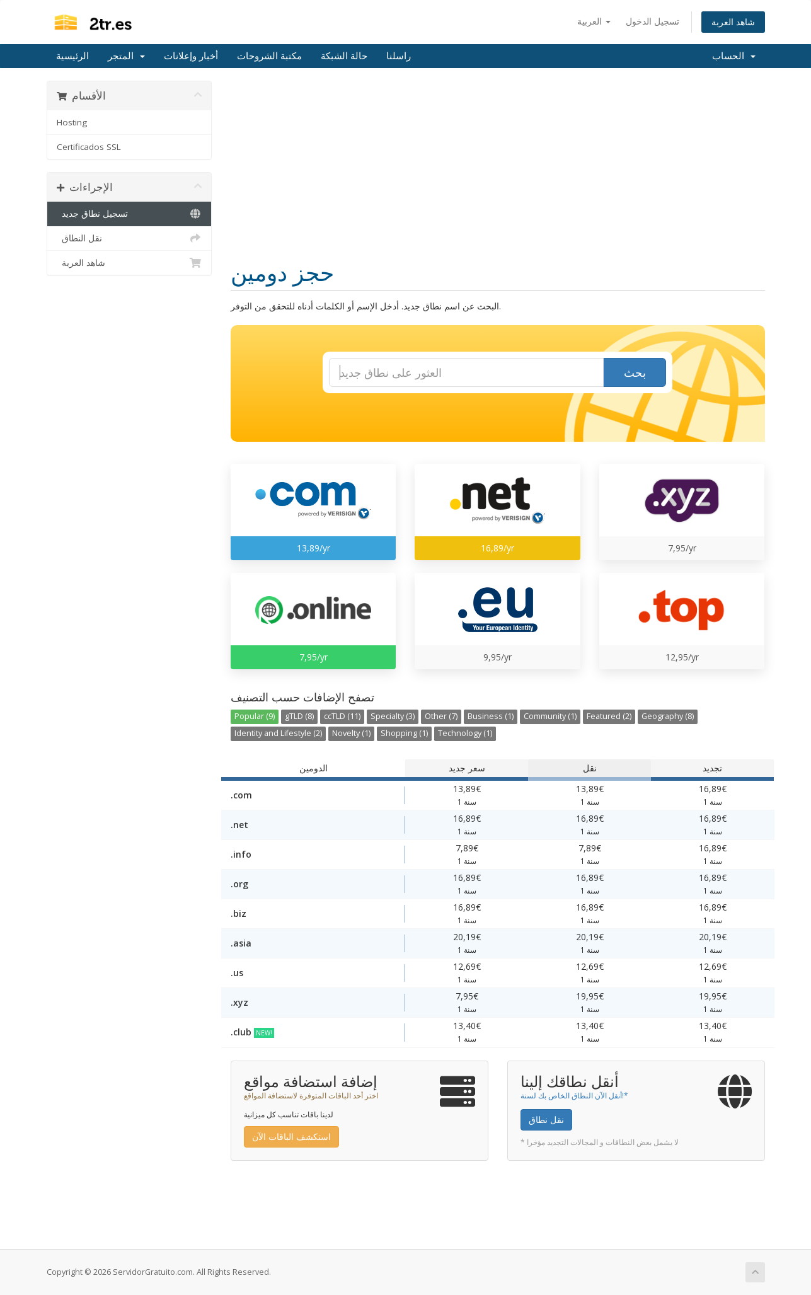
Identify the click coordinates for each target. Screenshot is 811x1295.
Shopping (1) (404, 733)
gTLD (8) (299, 716)
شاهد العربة (733, 22)
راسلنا (398, 56)
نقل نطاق (546, 1119)
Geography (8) (667, 716)
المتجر (126, 56)
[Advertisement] (498, 169)
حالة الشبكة (344, 56)
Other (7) (441, 716)
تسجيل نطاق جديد (129, 213)
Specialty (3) (393, 716)
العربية (594, 21)
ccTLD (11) (342, 716)
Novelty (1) (351, 733)
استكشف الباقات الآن (291, 1136)
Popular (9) (254, 716)
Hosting (72, 122)
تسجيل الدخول (652, 21)
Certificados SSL (89, 147)
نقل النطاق (129, 238)
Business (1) (491, 716)
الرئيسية (72, 56)
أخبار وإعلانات (191, 56)
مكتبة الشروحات (269, 56)
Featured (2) (609, 716)
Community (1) (550, 716)
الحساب (734, 56)
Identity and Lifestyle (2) (278, 733)
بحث (635, 372)
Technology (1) (465, 733)
